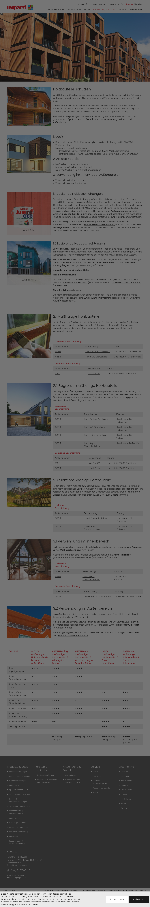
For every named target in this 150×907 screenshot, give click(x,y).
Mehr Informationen (30, 904)
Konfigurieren (139, 899)
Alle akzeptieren (117, 899)
